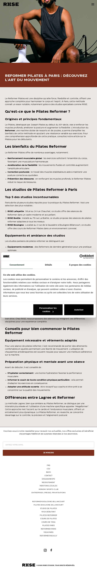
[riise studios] (11, 4)
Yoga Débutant (48, 512)
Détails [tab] (48, 264)
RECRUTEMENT (48, 482)
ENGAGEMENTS (48, 479)
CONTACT (48, 475)
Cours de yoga (48, 522)
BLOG (48, 472)
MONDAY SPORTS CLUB (48, 489)
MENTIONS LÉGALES (48, 486)
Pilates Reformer (48, 515)
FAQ (48, 465)
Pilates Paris (48, 525)
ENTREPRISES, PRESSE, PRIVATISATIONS (48, 492)
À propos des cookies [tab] (80, 264)
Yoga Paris (48, 532)
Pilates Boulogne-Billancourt (48, 505)
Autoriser (78, 310)
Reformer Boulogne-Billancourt (48, 501)
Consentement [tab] (17, 264)
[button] (93, 4)
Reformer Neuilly (48, 536)
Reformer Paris (48, 529)
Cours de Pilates (48, 518)
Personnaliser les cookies (48, 310)
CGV (48, 469)
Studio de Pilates (48, 508)
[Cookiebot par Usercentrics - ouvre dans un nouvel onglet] (81, 256)
